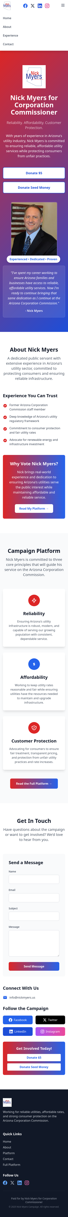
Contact (8, 44)
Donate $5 (34, 173)
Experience (10, 35)
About (7, 27)
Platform (9, 1153)
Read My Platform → (34, 509)
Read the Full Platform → (34, 784)
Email (12, 890)
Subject (13, 908)
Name (12, 871)
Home (7, 18)
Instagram (50, 1031)
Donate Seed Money (34, 187)
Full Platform (11, 1165)
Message (14, 927)
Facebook (18, 1020)
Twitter (50, 1020)
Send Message (34, 966)
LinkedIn (17, 1031)
